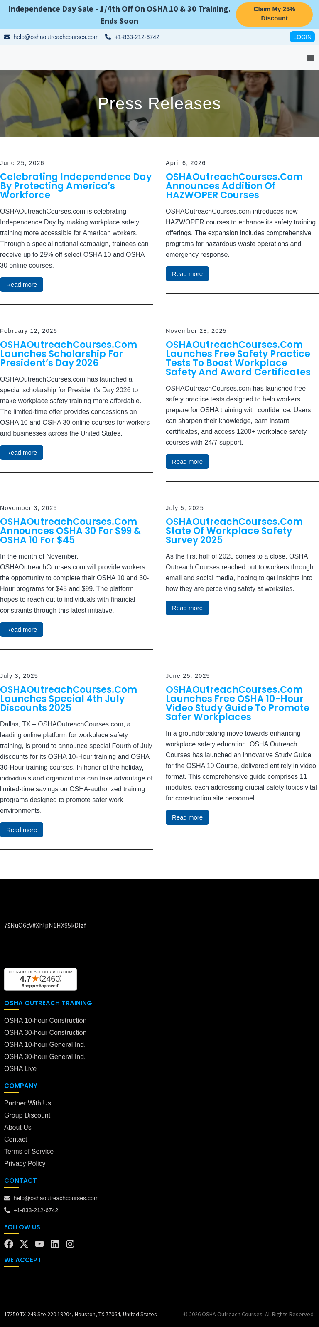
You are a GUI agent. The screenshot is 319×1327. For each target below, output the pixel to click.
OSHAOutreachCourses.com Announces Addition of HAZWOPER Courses (234, 186)
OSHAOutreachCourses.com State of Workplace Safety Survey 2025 (234, 531)
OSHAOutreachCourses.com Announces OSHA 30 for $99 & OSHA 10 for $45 (70, 531)
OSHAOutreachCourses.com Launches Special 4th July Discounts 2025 (68, 698)
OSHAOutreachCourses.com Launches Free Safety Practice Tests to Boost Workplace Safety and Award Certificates (238, 358)
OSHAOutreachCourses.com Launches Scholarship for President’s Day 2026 (68, 353)
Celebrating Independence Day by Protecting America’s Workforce (76, 186)
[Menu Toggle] (311, 58)
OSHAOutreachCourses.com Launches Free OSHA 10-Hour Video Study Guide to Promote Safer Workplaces (237, 703)
